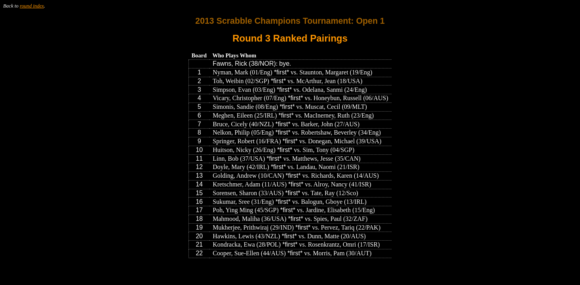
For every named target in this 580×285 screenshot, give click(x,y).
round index (32, 6)
